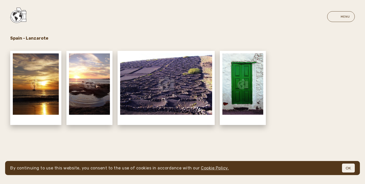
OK (348, 168)
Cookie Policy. (215, 168)
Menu (341, 17)
